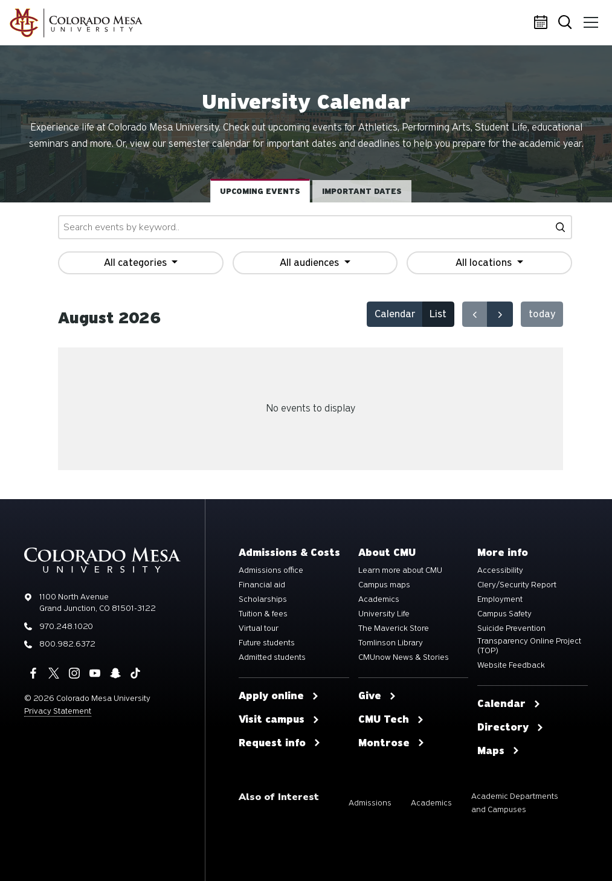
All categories (136, 262)
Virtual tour (259, 628)
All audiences (310, 262)
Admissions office (271, 570)
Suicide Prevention (511, 628)
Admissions (370, 803)
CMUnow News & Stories (403, 657)
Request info (280, 743)
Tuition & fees (263, 614)
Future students (267, 643)
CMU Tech (391, 719)
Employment (500, 599)
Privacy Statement (57, 711)
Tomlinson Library (390, 643)
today (542, 314)
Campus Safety (504, 614)
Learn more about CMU (400, 570)
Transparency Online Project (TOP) (529, 646)
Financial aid (262, 585)
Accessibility (500, 570)
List (438, 314)
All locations (485, 262)
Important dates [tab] (362, 191)
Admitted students (272, 657)
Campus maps (384, 585)
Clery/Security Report (516, 585)
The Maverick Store (393, 628)
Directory (510, 727)
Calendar (542, 23)
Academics (378, 599)
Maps (498, 751)
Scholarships (263, 599)
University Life (384, 614)
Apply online (279, 696)
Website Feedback (511, 665)
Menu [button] (589, 18)
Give (377, 696)
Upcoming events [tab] (260, 191)
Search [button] (566, 23)
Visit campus (279, 719)
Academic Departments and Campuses (514, 803)
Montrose (391, 743)
